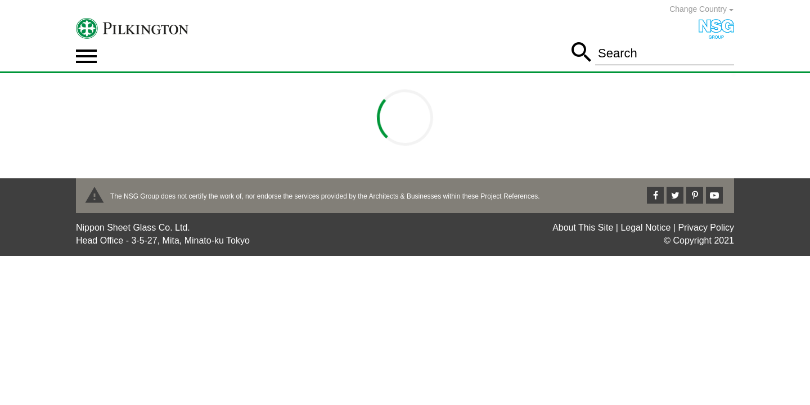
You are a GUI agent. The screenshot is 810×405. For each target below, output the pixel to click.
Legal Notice (645, 227)
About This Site (582, 227)
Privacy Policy (706, 227)
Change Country (701, 9)
